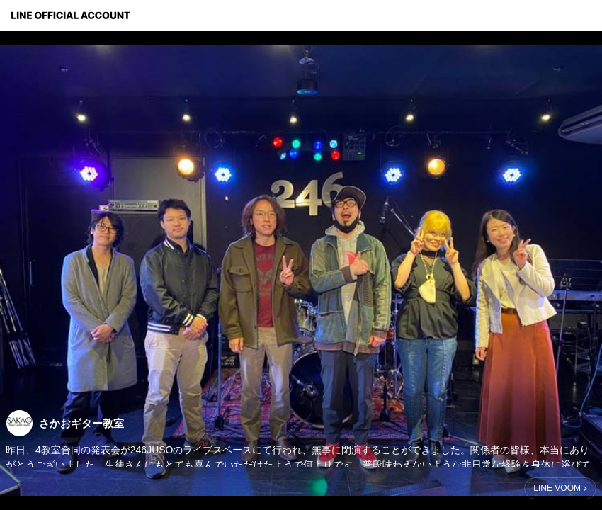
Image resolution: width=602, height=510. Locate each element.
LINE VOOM (557, 488)
